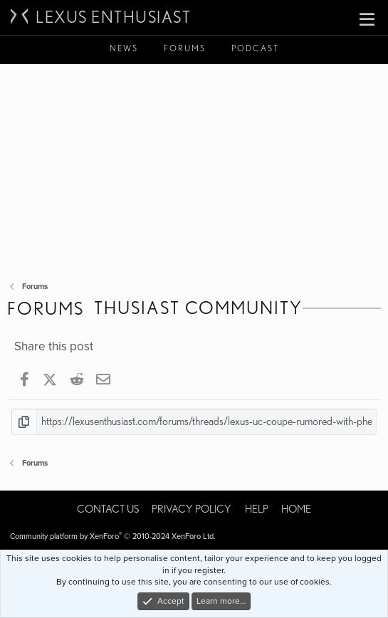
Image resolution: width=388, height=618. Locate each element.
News (124, 48)
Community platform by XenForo (113, 536)
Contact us (108, 509)
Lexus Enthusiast (113, 17)
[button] (367, 20)
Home (296, 509)
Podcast (255, 48)
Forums (185, 48)
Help (256, 509)
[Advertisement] (194, 171)
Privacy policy (191, 509)
